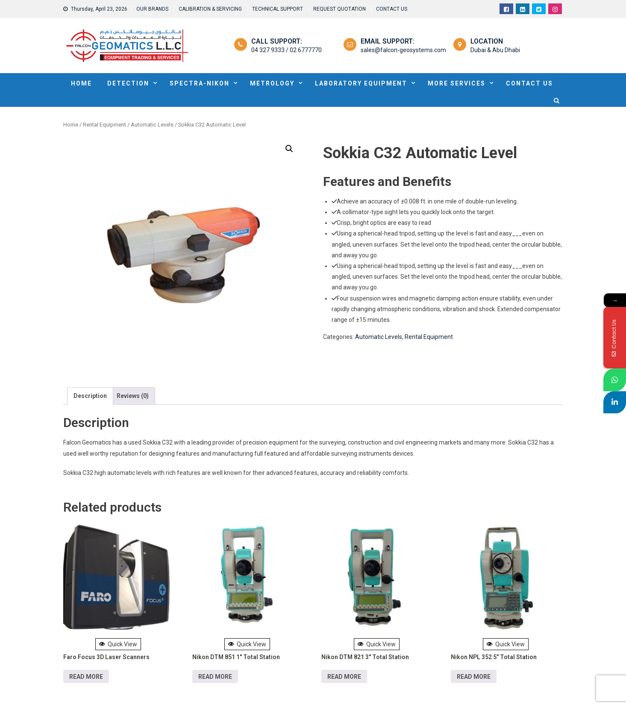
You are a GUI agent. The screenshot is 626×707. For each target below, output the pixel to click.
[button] (289, 148)
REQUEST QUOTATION (339, 9)
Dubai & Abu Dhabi (495, 50)
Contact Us (529, 83)
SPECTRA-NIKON (199, 83)
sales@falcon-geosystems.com (403, 50)
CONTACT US (391, 9)
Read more (86, 676)
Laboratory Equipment (361, 83)
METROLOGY (272, 83)
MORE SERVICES (456, 83)
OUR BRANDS (152, 9)
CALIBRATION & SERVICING (210, 9)
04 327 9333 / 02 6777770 (286, 50)
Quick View (118, 644)
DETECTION (128, 83)
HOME (81, 83)
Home (70, 124)
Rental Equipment (104, 124)
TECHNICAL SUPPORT (277, 9)
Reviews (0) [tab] (133, 395)
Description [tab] (90, 395)
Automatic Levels (152, 124)
